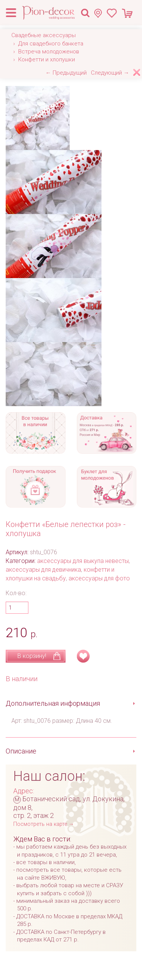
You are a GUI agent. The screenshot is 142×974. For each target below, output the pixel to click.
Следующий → (110, 72)
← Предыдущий (66, 72)
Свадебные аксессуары (43, 35)
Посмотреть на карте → (43, 824)
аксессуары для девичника (43, 569)
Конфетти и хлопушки (46, 59)
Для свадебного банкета (50, 43)
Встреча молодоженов (48, 51)
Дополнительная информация (53, 703)
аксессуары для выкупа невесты (83, 560)
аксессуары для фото (99, 578)
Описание (21, 751)
